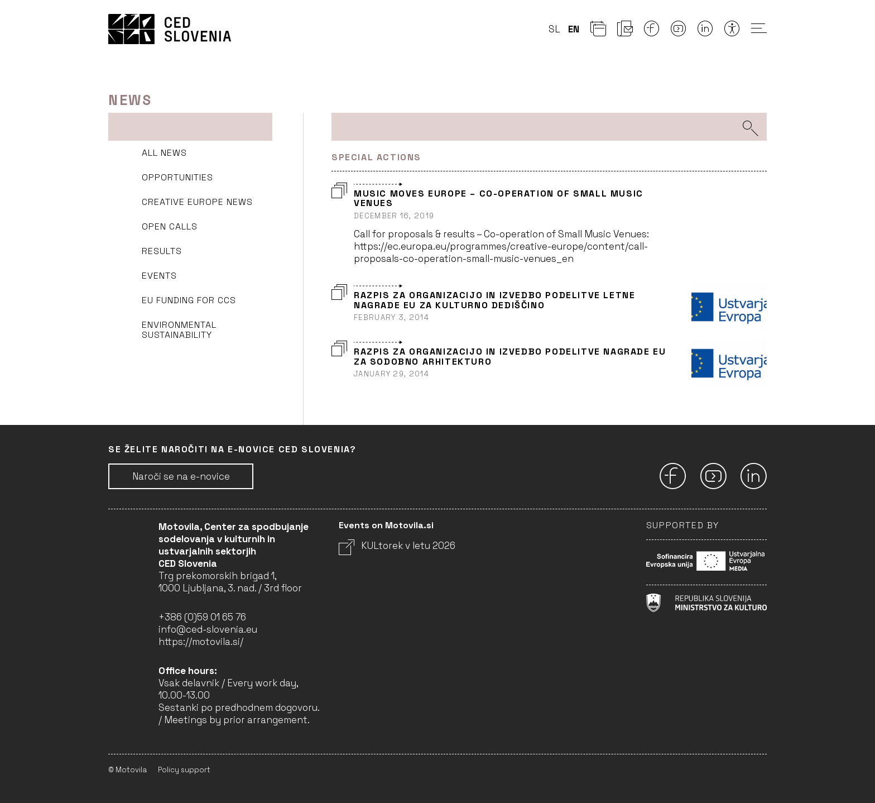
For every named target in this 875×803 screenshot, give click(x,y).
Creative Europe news (197, 202)
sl (554, 29)
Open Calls (170, 226)
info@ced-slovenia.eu (207, 629)
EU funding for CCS (189, 300)
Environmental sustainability (179, 330)
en (573, 29)
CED (169, 29)
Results (162, 251)
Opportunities (177, 177)
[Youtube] (678, 32)
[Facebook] (652, 32)
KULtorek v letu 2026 (397, 545)
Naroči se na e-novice (181, 476)
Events (159, 275)
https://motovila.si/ (200, 641)
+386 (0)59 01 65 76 (202, 617)
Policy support (184, 770)
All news (164, 153)
